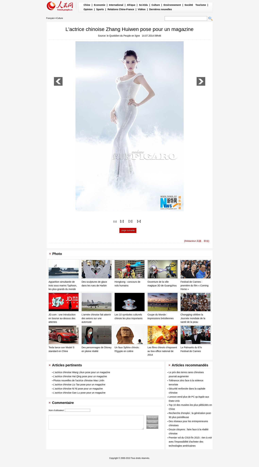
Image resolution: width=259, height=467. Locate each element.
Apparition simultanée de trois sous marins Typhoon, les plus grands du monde (63, 285)
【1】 (115, 221)
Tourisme (200, 5)
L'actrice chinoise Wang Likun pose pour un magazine (81, 372)
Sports (100, 9)
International (116, 5)
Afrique (131, 5)
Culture (156, 5)
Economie (99, 5)
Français (50, 18)
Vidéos (142, 9)
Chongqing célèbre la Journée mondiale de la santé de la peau (193, 318)
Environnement (172, 5)
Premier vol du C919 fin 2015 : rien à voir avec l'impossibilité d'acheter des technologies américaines (190, 441)
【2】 (122, 221)
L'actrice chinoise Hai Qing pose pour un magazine (80, 376)
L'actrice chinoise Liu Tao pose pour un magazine (79, 384)
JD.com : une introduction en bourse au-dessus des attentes (62, 318)
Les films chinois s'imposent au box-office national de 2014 (162, 351)
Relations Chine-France (120, 9)
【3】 (130, 221)
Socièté (189, 5)
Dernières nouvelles (160, 9)
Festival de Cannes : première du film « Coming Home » (194, 285)
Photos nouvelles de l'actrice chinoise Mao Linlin (78, 380)
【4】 (139, 221)
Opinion (88, 9)
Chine (87, 5)
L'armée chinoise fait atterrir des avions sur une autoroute (96, 318)
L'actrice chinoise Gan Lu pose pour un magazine (79, 392)
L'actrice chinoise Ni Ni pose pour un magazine (78, 388)
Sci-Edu (143, 5)
